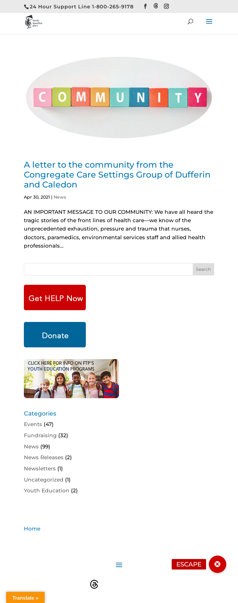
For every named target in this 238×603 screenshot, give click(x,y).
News (60, 197)
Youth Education (46, 490)
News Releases (44, 457)
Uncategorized (44, 480)
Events (33, 424)
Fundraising (40, 435)
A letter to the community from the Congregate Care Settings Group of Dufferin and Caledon (117, 175)
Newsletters (40, 468)
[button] (217, 564)
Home (32, 529)
